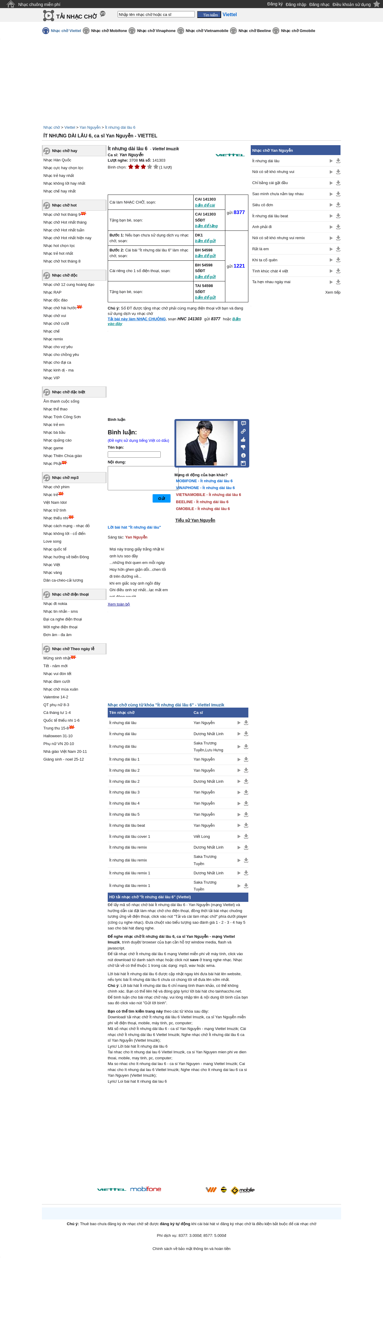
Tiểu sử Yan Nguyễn (195, 520)
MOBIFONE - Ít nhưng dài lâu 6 (204, 481)
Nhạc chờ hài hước (60, 308)
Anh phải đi (262, 226)
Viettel (69, 127)
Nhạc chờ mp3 (65, 477)
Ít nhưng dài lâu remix (128, 847)
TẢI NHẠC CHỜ (76, 16)
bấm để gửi (205, 241)
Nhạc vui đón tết (57, 673)
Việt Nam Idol (55, 502)
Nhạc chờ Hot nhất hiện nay (67, 238)
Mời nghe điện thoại (60, 627)
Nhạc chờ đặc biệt (68, 392)
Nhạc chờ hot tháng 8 (61, 261)
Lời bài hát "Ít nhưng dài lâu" (134, 527)
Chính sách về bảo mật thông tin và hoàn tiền (192, 1248)
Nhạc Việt (51, 564)
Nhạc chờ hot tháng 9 (61, 214)
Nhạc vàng (52, 572)
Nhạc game (53, 448)
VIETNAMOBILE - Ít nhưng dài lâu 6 (208, 494)
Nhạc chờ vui (54, 315)
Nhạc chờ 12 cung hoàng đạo (68, 284)
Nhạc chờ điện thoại (70, 594)
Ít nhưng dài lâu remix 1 (129, 873)
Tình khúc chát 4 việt (270, 271)
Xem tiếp (333, 292)
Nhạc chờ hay (64, 150)
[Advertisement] (178, 1136)
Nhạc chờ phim (56, 487)
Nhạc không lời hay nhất (64, 183)
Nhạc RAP (52, 292)
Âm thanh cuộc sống (61, 401)
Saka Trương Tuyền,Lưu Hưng (208, 746)
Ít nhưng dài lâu (122, 722)
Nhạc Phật (52, 463)
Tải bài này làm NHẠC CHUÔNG (137, 319)
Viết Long (202, 836)
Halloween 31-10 (58, 736)
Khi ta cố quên (264, 260)
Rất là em (260, 249)
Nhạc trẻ (50, 494)
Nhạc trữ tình (54, 510)
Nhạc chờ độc (64, 275)
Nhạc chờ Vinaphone (156, 30)
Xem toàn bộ (119, 604)
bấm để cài (205, 205)
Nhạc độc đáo (55, 300)
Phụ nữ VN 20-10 (58, 743)
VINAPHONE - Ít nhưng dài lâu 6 (205, 488)
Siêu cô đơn (262, 205)
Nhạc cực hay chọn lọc (63, 168)
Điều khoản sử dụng (352, 4)
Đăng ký (275, 3)
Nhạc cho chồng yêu (61, 354)
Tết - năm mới (55, 666)
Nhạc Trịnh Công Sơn (62, 417)
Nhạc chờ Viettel (66, 30)
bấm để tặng (206, 226)
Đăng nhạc (319, 4)
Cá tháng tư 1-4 (57, 712)
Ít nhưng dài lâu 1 (124, 759)
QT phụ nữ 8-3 (56, 705)
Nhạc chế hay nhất (59, 191)
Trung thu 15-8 (56, 728)
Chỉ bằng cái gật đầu (270, 182)
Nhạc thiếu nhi (55, 518)
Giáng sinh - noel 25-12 (63, 759)
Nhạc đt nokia (55, 603)
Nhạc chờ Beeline (254, 30)
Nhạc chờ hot (64, 205)
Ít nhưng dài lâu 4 (124, 803)
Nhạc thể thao (55, 409)
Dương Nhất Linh (209, 734)
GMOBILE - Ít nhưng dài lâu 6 (203, 508)
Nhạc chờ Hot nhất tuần (63, 230)
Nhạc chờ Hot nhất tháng (64, 222)
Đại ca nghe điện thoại (62, 619)
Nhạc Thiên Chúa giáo (62, 455)
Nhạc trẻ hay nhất (58, 175)
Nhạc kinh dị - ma (58, 370)
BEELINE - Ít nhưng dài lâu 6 (202, 502)
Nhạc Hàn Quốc (57, 160)
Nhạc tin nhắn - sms (60, 611)
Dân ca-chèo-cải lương (63, 580)
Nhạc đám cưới (56, 681)
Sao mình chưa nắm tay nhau (277, 194)
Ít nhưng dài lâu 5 (124, 814)
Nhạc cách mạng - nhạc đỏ (66, 526)
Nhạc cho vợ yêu (57, 347)
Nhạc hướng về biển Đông (66, 557)
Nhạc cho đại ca (57, 362)
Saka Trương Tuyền (205, 860)
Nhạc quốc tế (54, 549)
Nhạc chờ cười (56, 323)
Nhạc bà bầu (54, 432)
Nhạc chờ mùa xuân (60, 689)
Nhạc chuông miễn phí (39, 4)
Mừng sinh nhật (56, 658)
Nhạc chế (51, 331)
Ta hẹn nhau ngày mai (271, 282)
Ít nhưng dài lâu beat (127, 825)
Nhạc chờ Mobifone (109, 30)
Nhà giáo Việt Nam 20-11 (65, 751)
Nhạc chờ (51, 127)
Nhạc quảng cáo (57, 440)
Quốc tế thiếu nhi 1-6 (61, 720)
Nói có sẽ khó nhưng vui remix (278, 238)
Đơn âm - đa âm (57, 634)
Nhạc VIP (51, 378)
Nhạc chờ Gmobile (298, 30)
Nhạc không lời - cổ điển (64, 533)
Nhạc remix (53, 339)
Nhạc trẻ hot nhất (58, 253)
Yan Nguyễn (90, 127)
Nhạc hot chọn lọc (59, 245)
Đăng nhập (296, 4)
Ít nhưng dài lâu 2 (124, 770)
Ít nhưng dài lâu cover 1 (129, 836)
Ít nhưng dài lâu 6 (120, 127)
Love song (52, 541)
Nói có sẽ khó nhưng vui (273, 171)
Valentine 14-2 (55, 697)
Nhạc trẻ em (53, 424)
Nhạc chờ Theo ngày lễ (73, 649)
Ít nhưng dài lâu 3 (124, 792)
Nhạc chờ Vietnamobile (207, 30)
